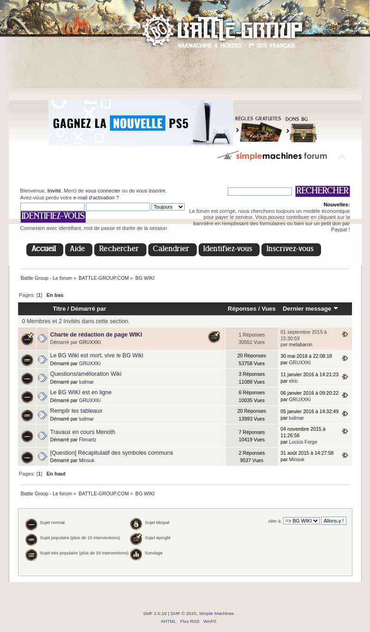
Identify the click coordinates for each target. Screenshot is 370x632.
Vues (268, 308)
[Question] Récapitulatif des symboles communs (111, 453)
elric (293, 381)
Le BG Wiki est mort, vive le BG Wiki (97, 355)
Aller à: (275, 521)
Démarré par (88, 308)
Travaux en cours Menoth (82, 432)
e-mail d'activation (94, 197)
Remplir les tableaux (76, 411)
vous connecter (102, 190)
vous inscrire (150, 190)
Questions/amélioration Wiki (86, 374)
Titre (59, 308)
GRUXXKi (90, 342)
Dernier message (311, 308)
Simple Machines (216, 613)
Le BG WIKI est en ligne (81, 392)
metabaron (301, 344)
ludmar (86, 382)
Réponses (242, 308)
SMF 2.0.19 (155, 613)
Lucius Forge (303, 442)
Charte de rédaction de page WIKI (96, 334)
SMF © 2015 (183, 613)
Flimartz (88, 439)
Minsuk (87, 460)
